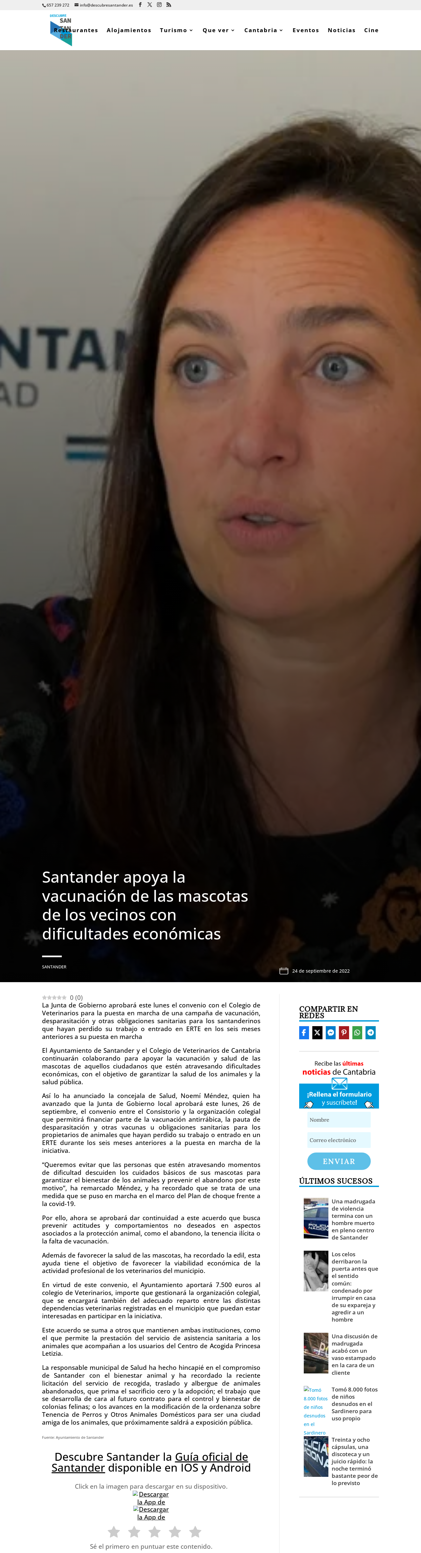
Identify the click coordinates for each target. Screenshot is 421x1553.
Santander (54, 967)
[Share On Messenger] (331, 1032)
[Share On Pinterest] (344, 1032)
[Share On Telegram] (371, 1032)
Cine (371, 31)
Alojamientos (129, 31)
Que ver (216, 31)
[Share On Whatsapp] (357, 1032)
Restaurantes (76, 31)
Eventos (306, 31)
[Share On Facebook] (304, 1032)
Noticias (342, 31)
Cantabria (260, 31)
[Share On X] (317, 1032)
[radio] (110, 1533)
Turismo (174, 31)
